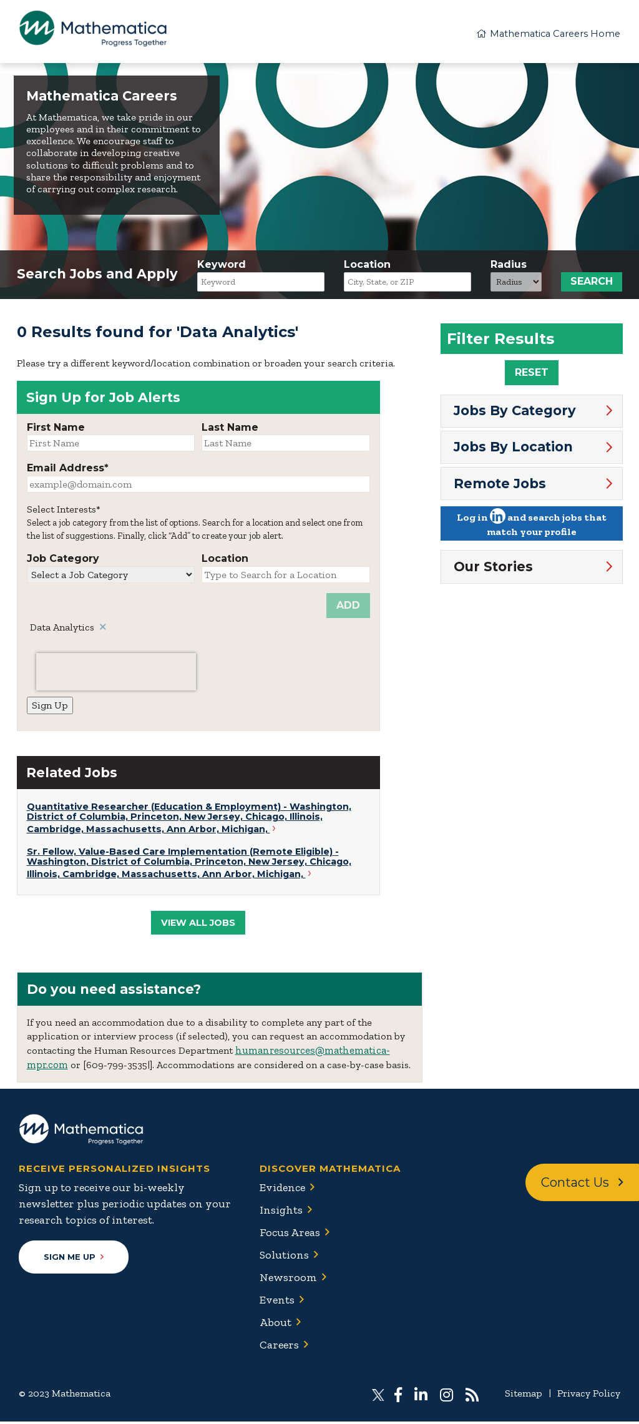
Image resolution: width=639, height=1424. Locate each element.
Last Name (230, 430)
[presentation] (116, 674)
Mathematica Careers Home (543, 33)
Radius (508, 267)
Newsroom (288, 1280)
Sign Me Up (74, 1259)
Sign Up (50, 708)
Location (367, 267)
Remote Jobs (500, 485)
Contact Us (582, 1184)
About (275, 1325)
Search (591, 284)
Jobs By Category (515, 413)
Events (277, 1302)
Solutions (284, 1257)
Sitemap (523, 1396)
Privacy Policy (588, 1396)
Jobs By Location (513, 449)
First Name (56, 430)
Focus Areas (290, 1235)
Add (348, 608)
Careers (279, 1347)
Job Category (63, 561)
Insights (281, 1212)
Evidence (282, 1190)
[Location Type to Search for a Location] (286, 577)
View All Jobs (198, 925)
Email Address (65, 471)
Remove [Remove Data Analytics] (103, 630)
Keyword (221, 267)
